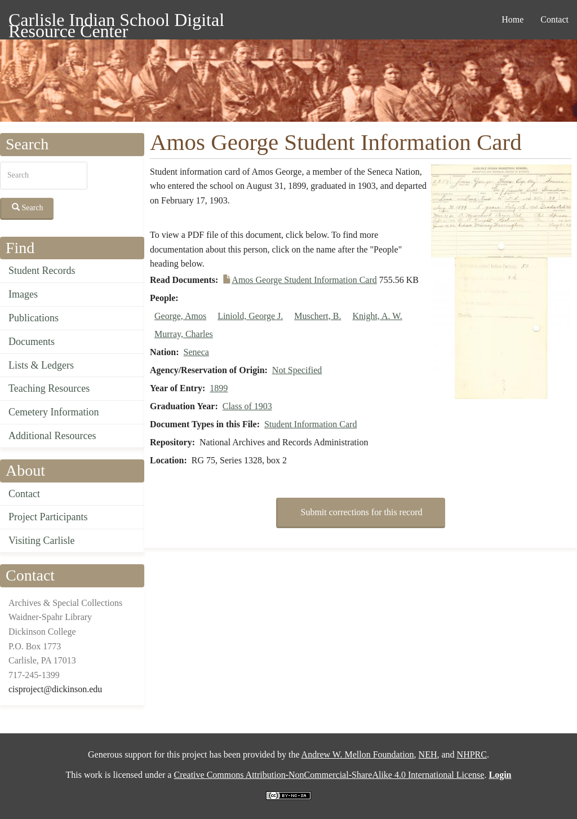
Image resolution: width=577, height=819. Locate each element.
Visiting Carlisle (41, 540)
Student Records (42, 270)
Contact (554, 19)
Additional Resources (52, 435)
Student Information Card (310, 424)
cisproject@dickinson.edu (55, 689)
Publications (33, 318)
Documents (31, 341)
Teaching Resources (49, 388)
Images (23, 294)
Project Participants (47, 517)
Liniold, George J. (250, 316)
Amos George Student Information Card (304, 280)
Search (27, 207)
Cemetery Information (53, 412)
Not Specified (297, 370)
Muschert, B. (317, 316)
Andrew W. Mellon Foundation (357, 754)
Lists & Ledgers (41, 365)
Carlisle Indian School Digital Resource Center (116, 22)
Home (512, 19)
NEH (428, 754)
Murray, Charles (183, 334)
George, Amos (180, 316)
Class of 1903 (247, 406)
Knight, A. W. (377, 316)
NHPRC (472, 754)
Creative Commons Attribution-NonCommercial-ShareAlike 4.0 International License (329, 775)
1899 (219, 388)
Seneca (196, 352)
